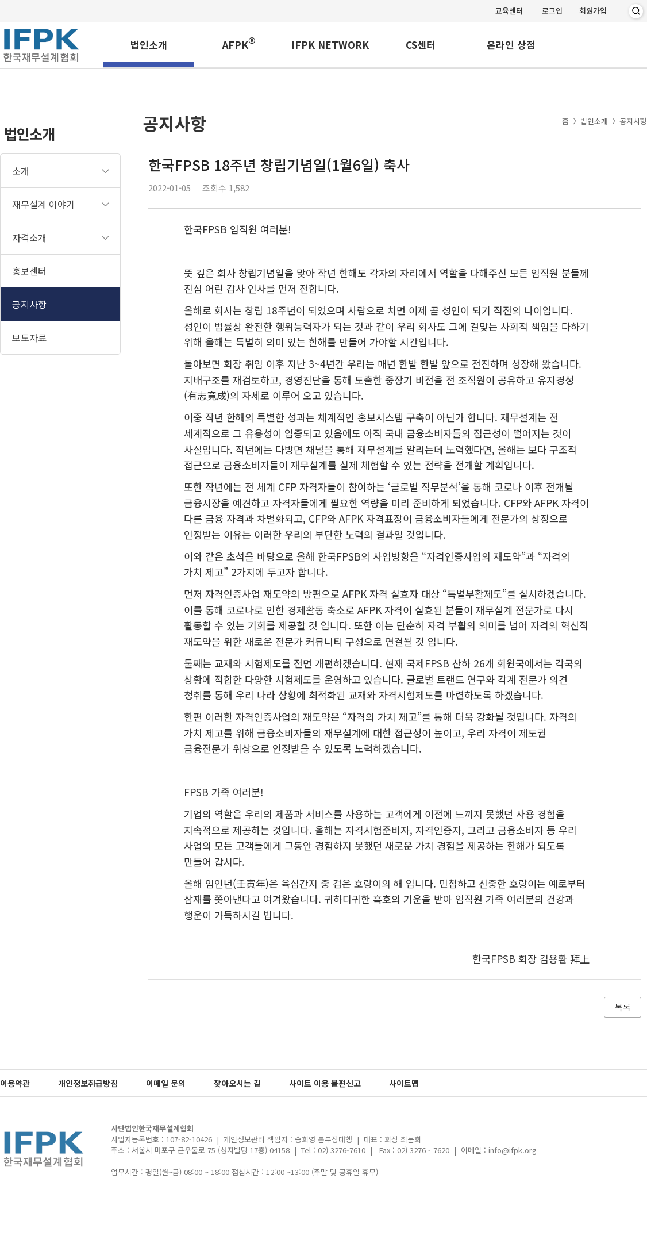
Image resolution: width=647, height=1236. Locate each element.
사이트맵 (404, 1083)
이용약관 (15, 1083)
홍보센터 (29, 271)
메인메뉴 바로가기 (0, 0)
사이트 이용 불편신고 (325, 1083)
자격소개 (29, 237)
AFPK (239, 43)
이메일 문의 (166, 1083)
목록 (623, 1007)
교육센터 (509, 10)
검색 (635, 11)
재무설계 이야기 (43, 204)
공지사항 (29, 304)
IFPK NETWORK (330, 46)
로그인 (552, 10)
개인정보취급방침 (88, 1083)
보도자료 (29, 337)
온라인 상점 (511, 46)
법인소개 (148, 46)
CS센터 (421, 46)
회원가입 (593, 10)
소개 (20, 171)
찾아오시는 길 (237, 1083)
